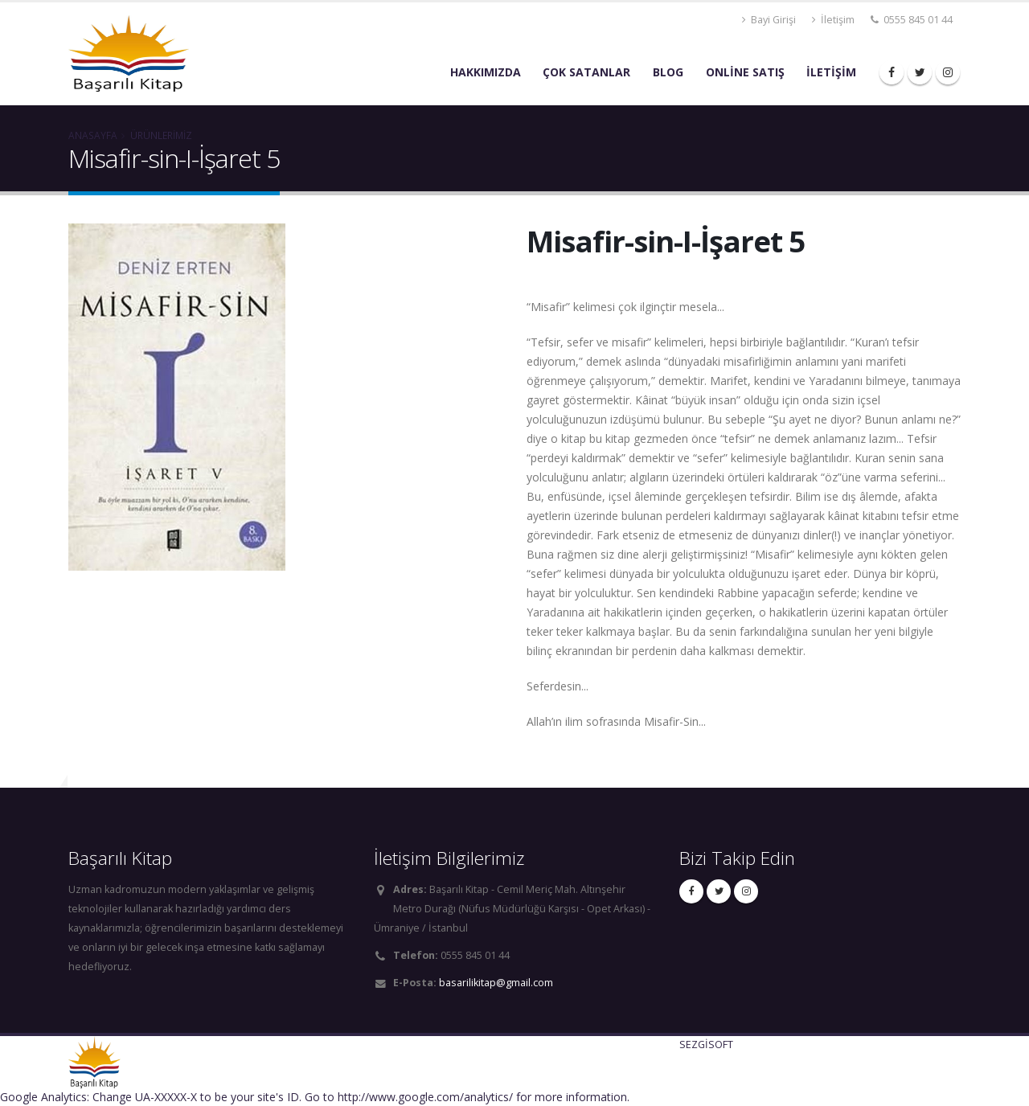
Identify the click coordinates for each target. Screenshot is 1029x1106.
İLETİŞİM (831, 72)
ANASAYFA (92, 135)
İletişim (833, 20)
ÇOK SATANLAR (586, 72)
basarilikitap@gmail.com (496, 982)
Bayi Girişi (769, 20)
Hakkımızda (485, 72)
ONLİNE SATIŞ (745, 72)
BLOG (668, 72)
